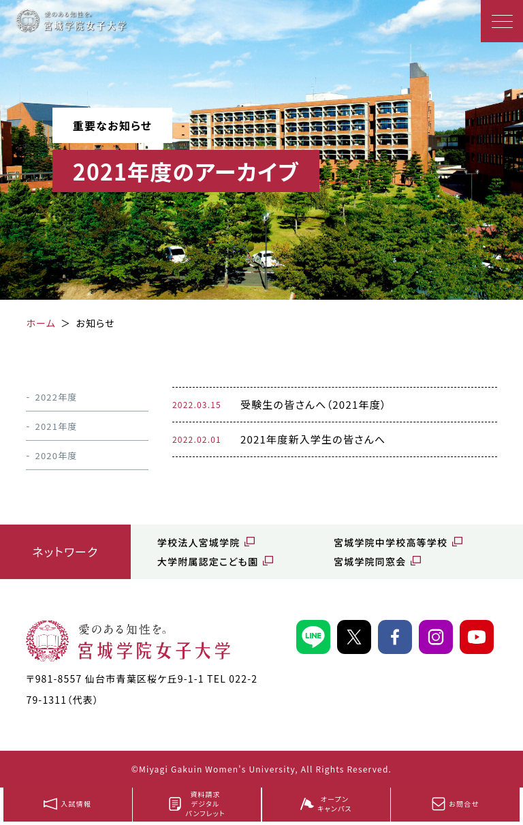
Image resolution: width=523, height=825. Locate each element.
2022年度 (56, 396)
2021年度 (56, 426)
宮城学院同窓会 (370, 561)
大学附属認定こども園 (207, 561)
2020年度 (56, 455)
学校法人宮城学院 (198, 542)
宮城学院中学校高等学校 (390, 542)
